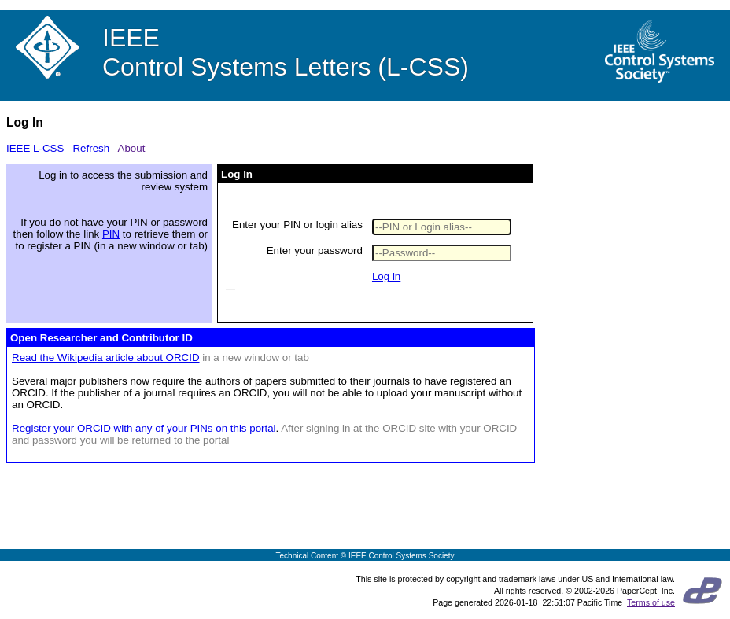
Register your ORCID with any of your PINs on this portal (144, 428)
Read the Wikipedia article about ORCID (106, 357)
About (132, 148)
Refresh (90, 148)
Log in (386, 276)
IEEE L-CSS (35, 148)
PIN (111, 234)
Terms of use (651, 602)
